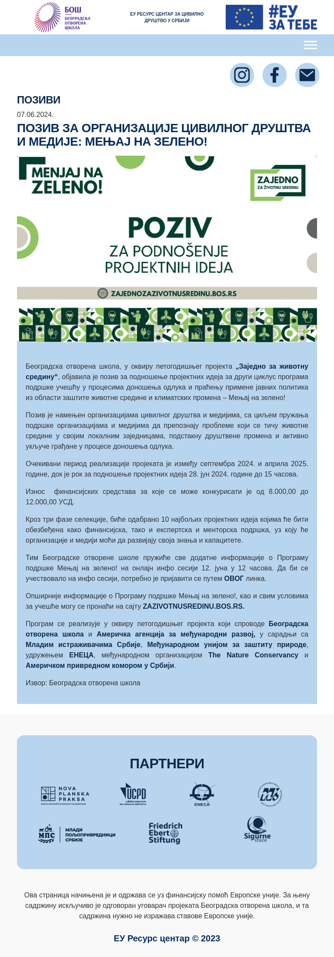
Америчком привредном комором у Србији (100, 665)
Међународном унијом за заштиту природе (226, 644)
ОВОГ (235, 578)
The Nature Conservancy (256, 655)
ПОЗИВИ (38, 100)
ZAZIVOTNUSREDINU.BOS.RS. (194, 606)
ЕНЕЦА (81, 655)
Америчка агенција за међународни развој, (176, 634)
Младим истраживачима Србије (83, 644)
